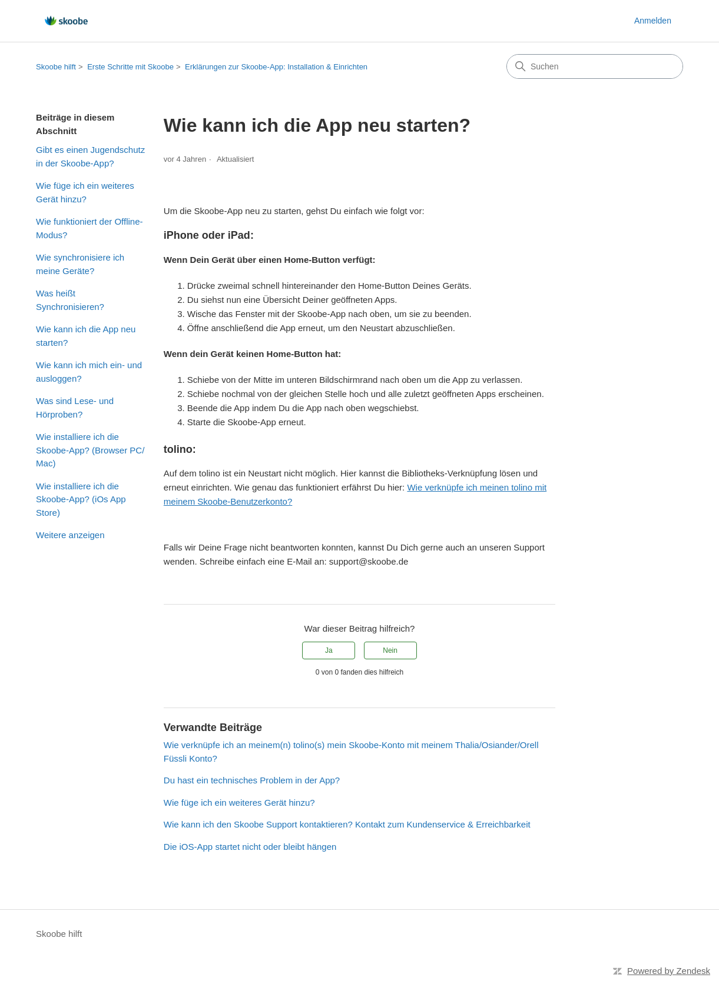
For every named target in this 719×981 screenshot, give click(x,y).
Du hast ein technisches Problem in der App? (252, 780)
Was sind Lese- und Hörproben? (75, 407)
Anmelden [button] (652, 20)
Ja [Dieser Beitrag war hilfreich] (329, 650)
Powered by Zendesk (668, 971)
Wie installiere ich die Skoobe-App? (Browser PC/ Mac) (90, 450)
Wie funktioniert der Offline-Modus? (89, 228)
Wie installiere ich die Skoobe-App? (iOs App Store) (81, 499)
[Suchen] (594, 66)
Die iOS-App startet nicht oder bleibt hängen (250, 847)
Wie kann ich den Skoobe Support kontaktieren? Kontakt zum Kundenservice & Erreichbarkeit (347, 824)
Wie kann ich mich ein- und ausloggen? (89, 371)
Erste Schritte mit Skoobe (130, 66)
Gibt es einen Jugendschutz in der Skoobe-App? (90, 156)
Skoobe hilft (56, 66)
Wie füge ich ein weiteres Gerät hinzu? (85, 192)
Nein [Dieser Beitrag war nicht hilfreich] (390, 650)
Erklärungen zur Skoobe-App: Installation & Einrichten (276, 66)
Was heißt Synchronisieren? (70, 300)
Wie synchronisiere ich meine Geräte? (80, 264)
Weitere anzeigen (70, 535)
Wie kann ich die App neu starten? (85, 336)
